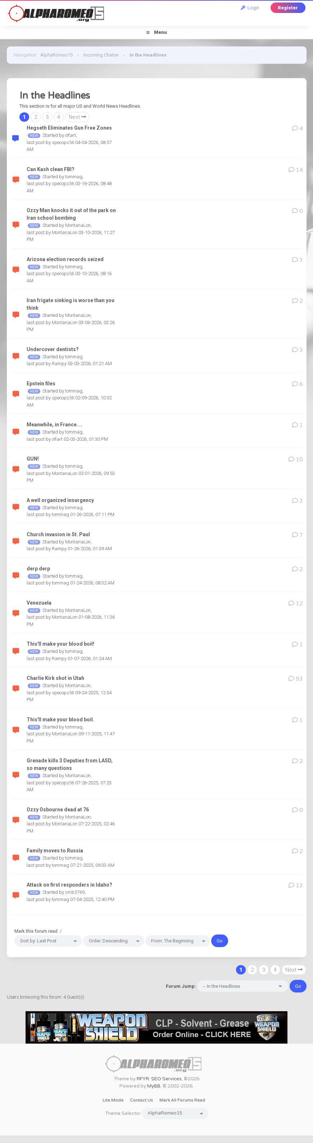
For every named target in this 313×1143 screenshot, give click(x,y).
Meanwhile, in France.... (54, 424)
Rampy (59, 363)
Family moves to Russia (55, 850)
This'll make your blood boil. (60, 719)
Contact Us (141, 1100)
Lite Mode (113, 1100)
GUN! (33, 459)
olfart (70, 135)
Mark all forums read (182, 1100)
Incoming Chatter (101, 55)
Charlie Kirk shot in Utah (55, 678)
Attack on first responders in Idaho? (69, 885)
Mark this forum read (36, 931)
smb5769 (75, 892)
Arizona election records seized (65, 259)
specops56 (63, 142)
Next (77, 117)
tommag (73, 176)
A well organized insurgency (60, 500)
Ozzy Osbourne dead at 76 (58, 809)
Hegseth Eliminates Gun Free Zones (69, 128)
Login (250, 7)
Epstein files (41, 383)
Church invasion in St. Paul (58, 534)
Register (288, 7)
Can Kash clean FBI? (50, 169)
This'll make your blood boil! (60, 644)
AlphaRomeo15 (56, 55)
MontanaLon (78, 225)
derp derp (38, 569)
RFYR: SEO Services (159, 1079)
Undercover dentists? (53, 349)
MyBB (153, 1086)
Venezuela (39, 603)
